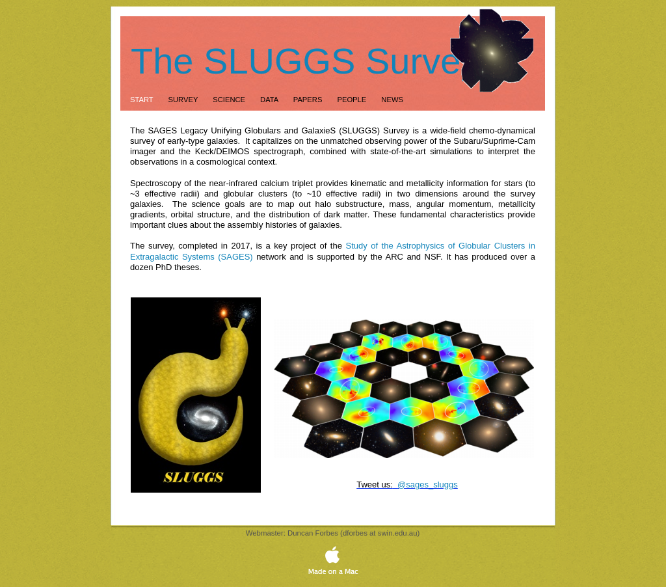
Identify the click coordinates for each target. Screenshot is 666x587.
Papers (309, 99)
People (352, 99)
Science (230, 99)
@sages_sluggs (427, 484)
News (392, 99)
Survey (184, 99)
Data (270, 99)
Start (142, 99)
